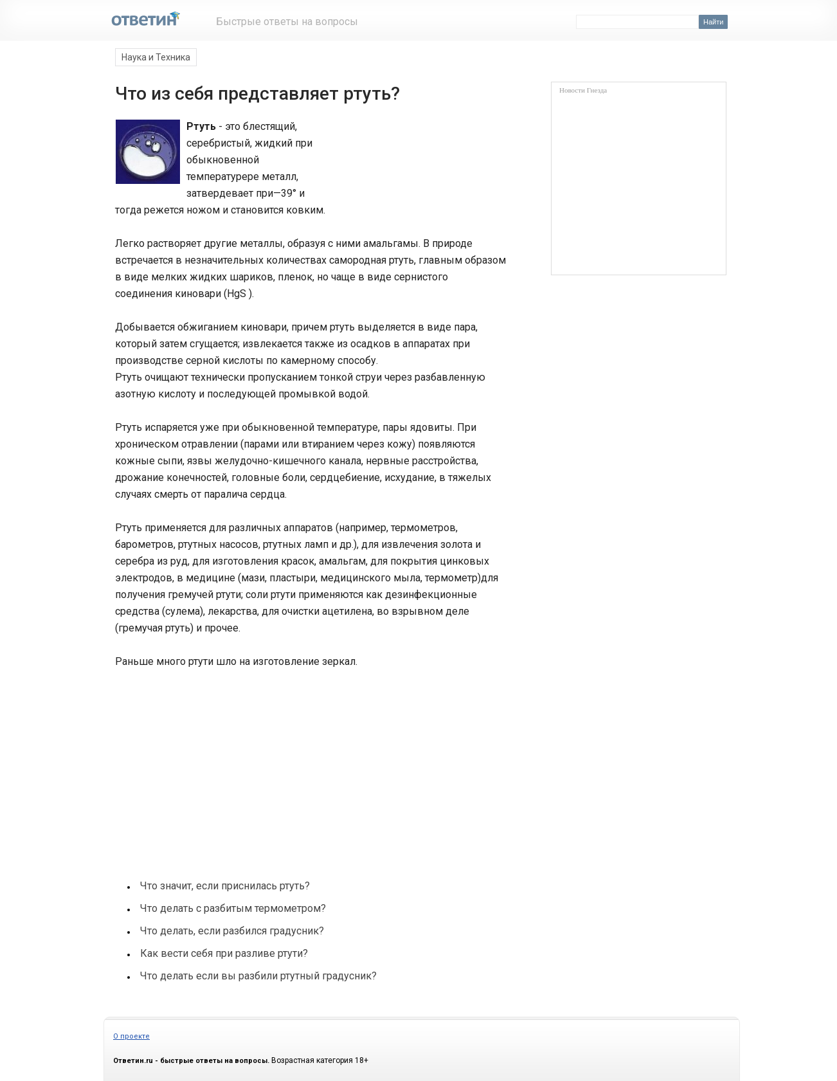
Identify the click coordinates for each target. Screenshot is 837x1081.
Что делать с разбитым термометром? (233, 908)
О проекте (131, 1036)
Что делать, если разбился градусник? (232, 931)
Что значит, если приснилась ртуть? (225, 886)
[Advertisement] (417, 166)
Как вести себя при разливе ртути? (224, 953)
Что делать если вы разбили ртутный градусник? (258, 976)
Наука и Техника (156, 57)
